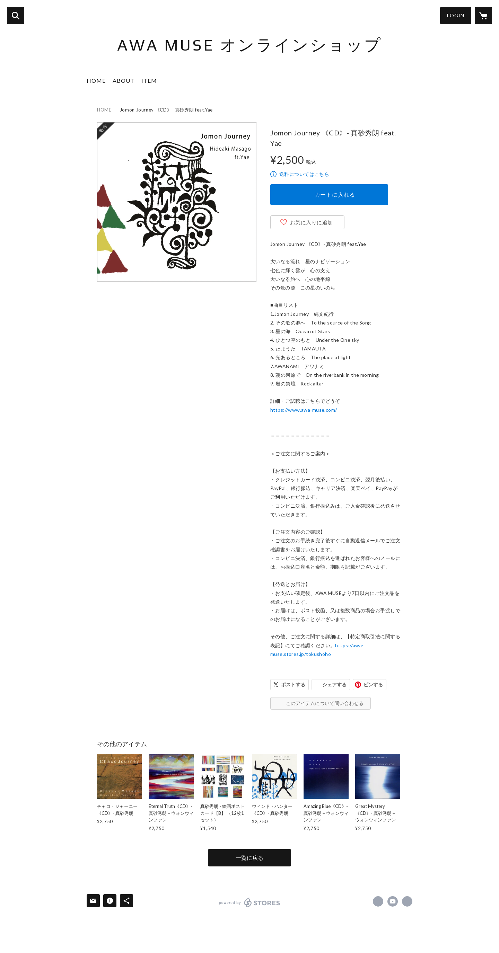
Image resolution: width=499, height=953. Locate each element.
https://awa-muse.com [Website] (407, 901)
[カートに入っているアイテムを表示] (483, 15)
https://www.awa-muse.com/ (303, 410)
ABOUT (123, 80)
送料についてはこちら (304, 174)
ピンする (373, 684)
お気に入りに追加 (311, 222)
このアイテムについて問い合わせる (325, 703)
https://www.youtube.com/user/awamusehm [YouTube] (392, 901)
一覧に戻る (249, 857)
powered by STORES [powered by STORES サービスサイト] (249, 902)
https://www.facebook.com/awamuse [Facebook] (378, 901)
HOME (96, 80)
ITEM (149, 80)
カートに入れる (335, 194)
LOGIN (455, 15)
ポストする (293, 684)
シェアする (334, 684)
